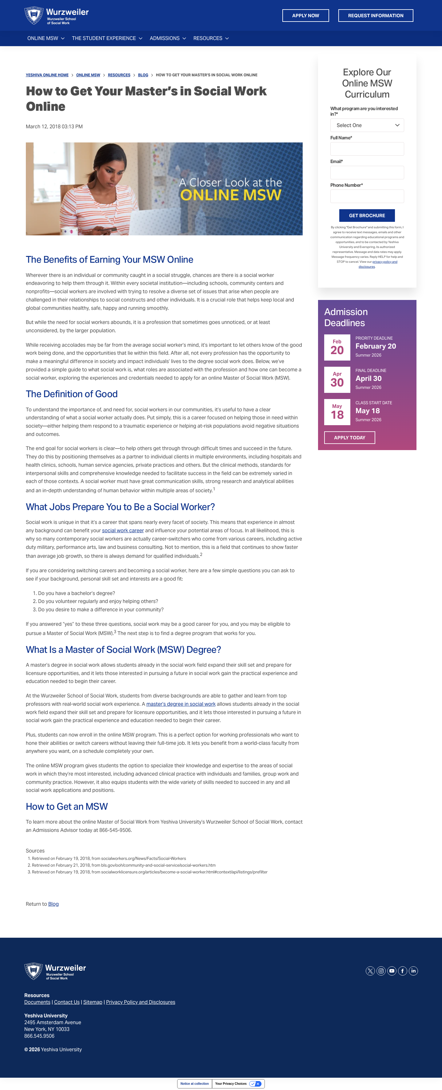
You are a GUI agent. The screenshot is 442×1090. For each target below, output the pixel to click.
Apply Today (349, 438)
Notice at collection (195, 1083)
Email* (336, 161)
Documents (37, 1002)
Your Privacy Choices (231, 1083)
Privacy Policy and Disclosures (140, 1002)
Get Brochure (367, 215)
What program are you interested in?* (364, 111)
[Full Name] (367, 149)
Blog (143, 75)
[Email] (367, 172)
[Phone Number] (367, 196)
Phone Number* (346, 185)
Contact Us (67, 1002)
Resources (119, 75)
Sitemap (92, 1002)
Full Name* (341, 138)
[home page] (56, 15)
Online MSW (88, 75)
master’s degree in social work (181, 704)
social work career (123, 530)
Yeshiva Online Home (47, 75)
